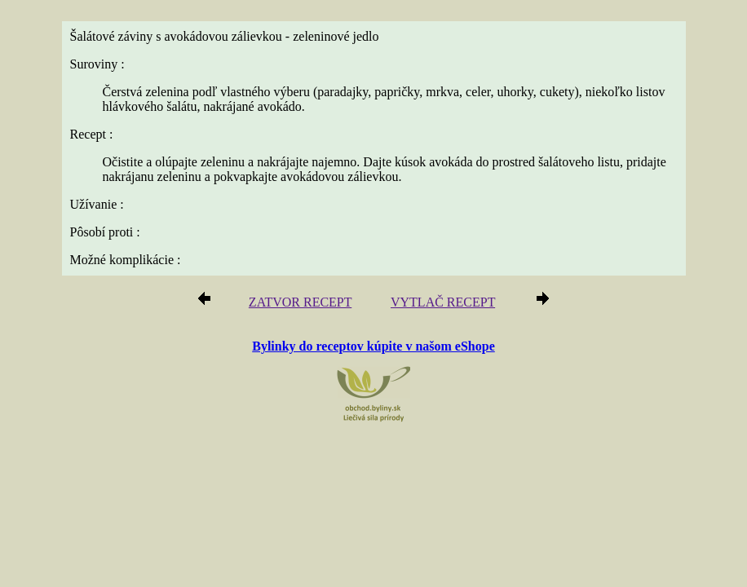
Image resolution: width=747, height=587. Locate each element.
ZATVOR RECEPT (300, 302)
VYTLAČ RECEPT (443, 302)
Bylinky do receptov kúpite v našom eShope (373, 346)
